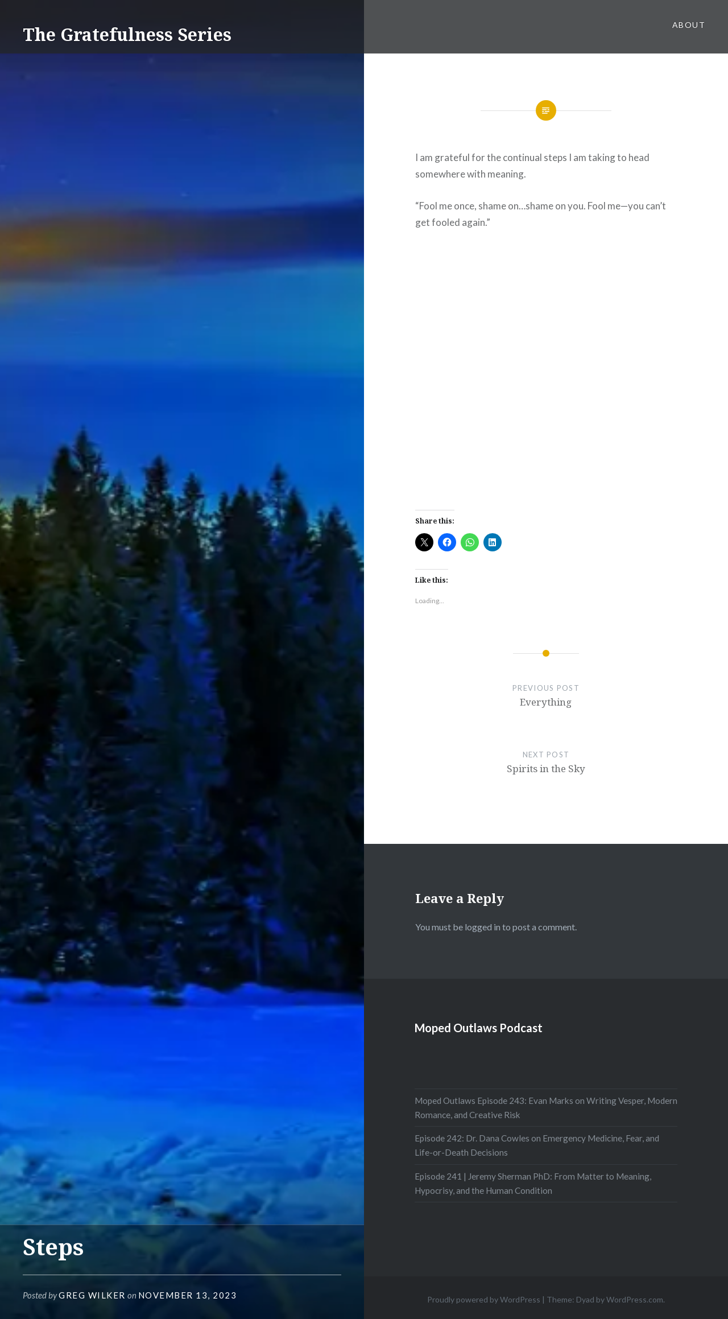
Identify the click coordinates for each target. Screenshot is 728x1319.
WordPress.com (634, 1299)
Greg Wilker (92, 1295)
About (688, 25)
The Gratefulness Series (127, 34)
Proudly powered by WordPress (483, 1299)
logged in (482, 926)
